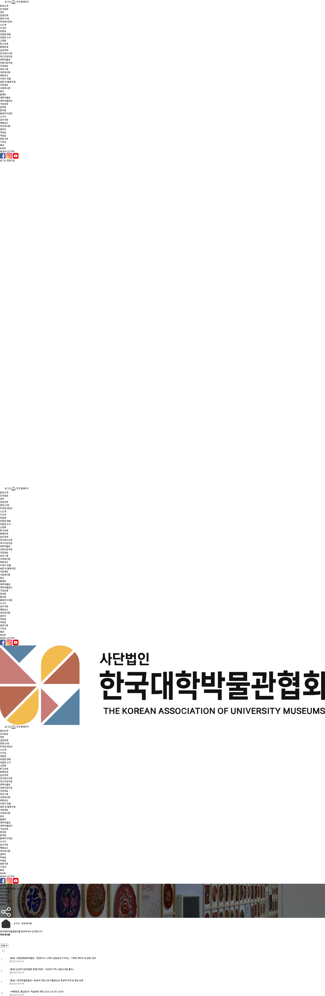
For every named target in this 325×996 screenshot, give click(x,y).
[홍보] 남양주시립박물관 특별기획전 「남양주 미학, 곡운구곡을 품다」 (42, 969)
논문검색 (4, 50)
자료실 (3, 132)
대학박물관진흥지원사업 (6, 61)
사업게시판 (5, 72)
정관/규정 (4, 18)
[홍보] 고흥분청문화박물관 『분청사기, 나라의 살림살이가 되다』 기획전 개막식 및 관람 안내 (53, 958)
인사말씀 (4, 8)
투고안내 (4, 43)
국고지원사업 (6, 56)
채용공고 (4, 122)
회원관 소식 (5, 37)
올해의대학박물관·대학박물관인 (6, 97)
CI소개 (3, 24)
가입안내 (4, 103)
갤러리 (3, 129)
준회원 (3, 110)
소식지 (3, 116)
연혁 (2, 12)
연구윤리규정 (6, 53)
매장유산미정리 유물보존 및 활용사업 (7, 78)
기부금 (3, 141)
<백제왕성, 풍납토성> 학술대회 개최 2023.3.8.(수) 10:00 (37, 991)
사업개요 (4, 65)
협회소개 (4, 5)
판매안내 (4, 46)
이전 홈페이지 (20, 1)
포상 (2, 91)
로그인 (5, 1)
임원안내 (4, 15)
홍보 (2, 145)
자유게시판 (5, 126)
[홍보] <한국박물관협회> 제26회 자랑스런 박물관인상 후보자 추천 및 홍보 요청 (46, 980)
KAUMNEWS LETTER (7, 150)
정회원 (3, 107)
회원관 (3, 31)
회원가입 (11, 160)
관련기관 (4, 138)
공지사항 (4, 119)
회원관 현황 (5, 34)
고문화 (3, 40)
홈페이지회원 (6, 113)
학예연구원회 (6, 21)
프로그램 (4, 69)
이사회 (3, 27)
